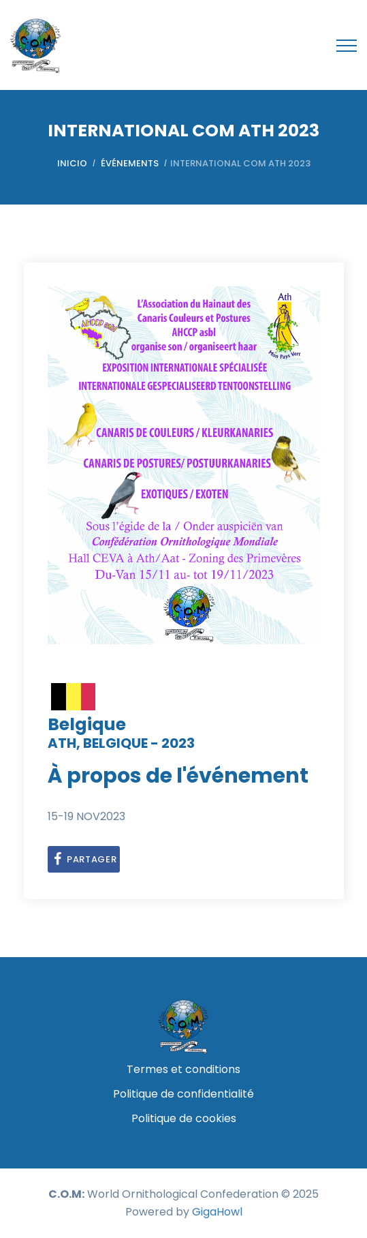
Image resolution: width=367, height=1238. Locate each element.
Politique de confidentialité (183, 1094)
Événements (130, 163)
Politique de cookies (183, 1118)
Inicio (72, 163)
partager (84, 859)
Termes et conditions (183, 1069)
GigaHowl (217, 1212)
